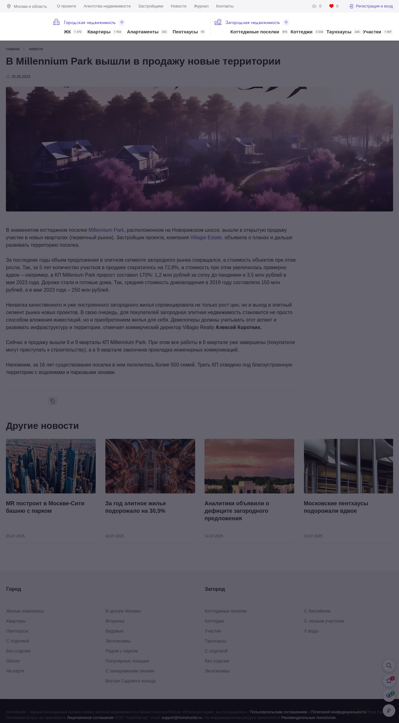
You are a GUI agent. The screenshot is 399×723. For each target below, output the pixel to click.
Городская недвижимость (95, 22)
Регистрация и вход (371, 6)
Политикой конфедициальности (338, 712)
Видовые (115, 630)
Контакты (224, 6)
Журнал (201, 6)
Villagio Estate (206, 237)
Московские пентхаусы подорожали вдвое (336, 507)
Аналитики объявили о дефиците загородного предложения (236, 511)
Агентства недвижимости (107, 6)
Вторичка (115, 621)
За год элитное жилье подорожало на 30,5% (135, 507)
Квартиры (104, 31)
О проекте (66, 6)
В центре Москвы (123, 611)
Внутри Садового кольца (131, 680)
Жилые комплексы (25, 611)
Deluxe (13, 660)
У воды (311, 630)
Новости (178, 6)
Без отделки (18, 650)
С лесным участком (324, 621)
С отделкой (17, 640)
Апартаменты (147, 31)
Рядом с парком (122, 650)
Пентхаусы (189, 31)
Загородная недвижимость (257, 22)
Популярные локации (127, 660)
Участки (378, 31)
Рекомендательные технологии (308, 718)
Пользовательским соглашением (278, 712)
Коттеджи (307, 31)
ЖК (73, 31)
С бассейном (317, 611)
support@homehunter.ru (182, 718)
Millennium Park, (107, 230)
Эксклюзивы (118, 640)
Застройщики (150, 6)
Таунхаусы (343, 31)
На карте (15, 670)
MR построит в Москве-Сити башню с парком (45, 507)
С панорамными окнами (130, 670)
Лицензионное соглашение (90, 718)
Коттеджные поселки (259, 31)
